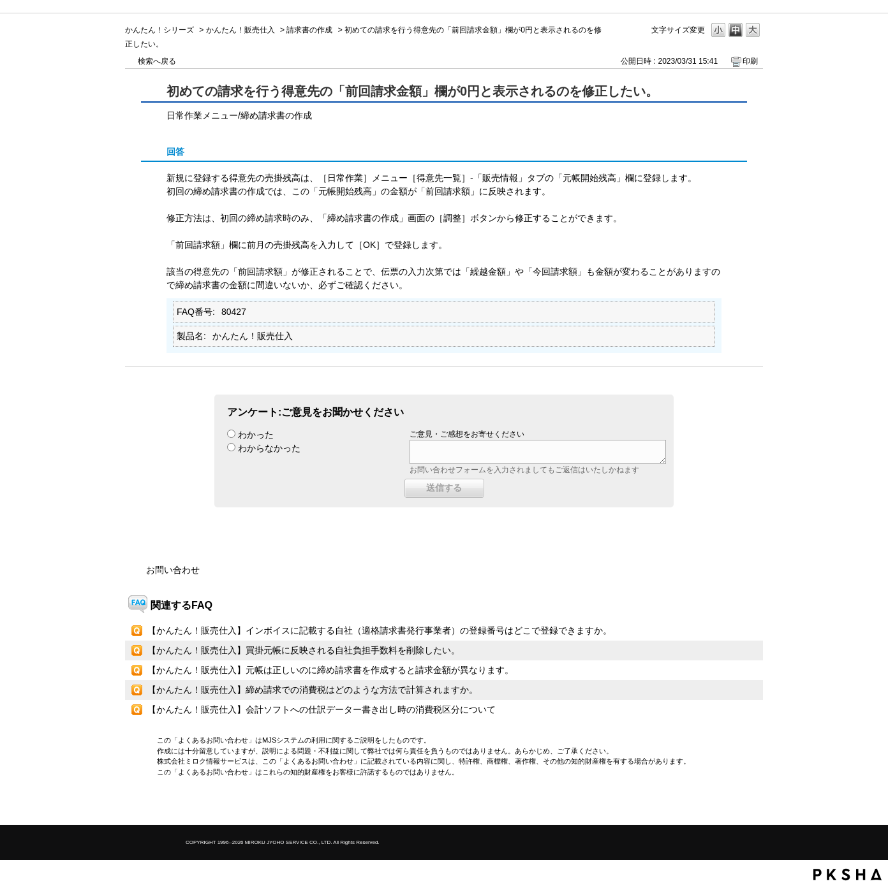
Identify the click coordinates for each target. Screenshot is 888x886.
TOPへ (731, 804)
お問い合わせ (173, 570)
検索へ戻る (157, 61)
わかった (256, 435)
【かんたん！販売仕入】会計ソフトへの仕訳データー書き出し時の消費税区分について (321, 709)
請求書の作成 (309, 29)
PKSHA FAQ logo (847, 874)
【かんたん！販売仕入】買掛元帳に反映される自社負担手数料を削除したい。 (303, 650)
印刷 (750, 61)
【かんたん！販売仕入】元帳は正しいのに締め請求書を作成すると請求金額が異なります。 (330, 670)
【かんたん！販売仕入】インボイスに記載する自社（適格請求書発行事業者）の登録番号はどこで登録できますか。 (379, 630)
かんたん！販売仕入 (240, 29)
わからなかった (269, 448)
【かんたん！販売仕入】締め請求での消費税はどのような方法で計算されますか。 (312, 690)
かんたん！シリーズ (159, 29)
